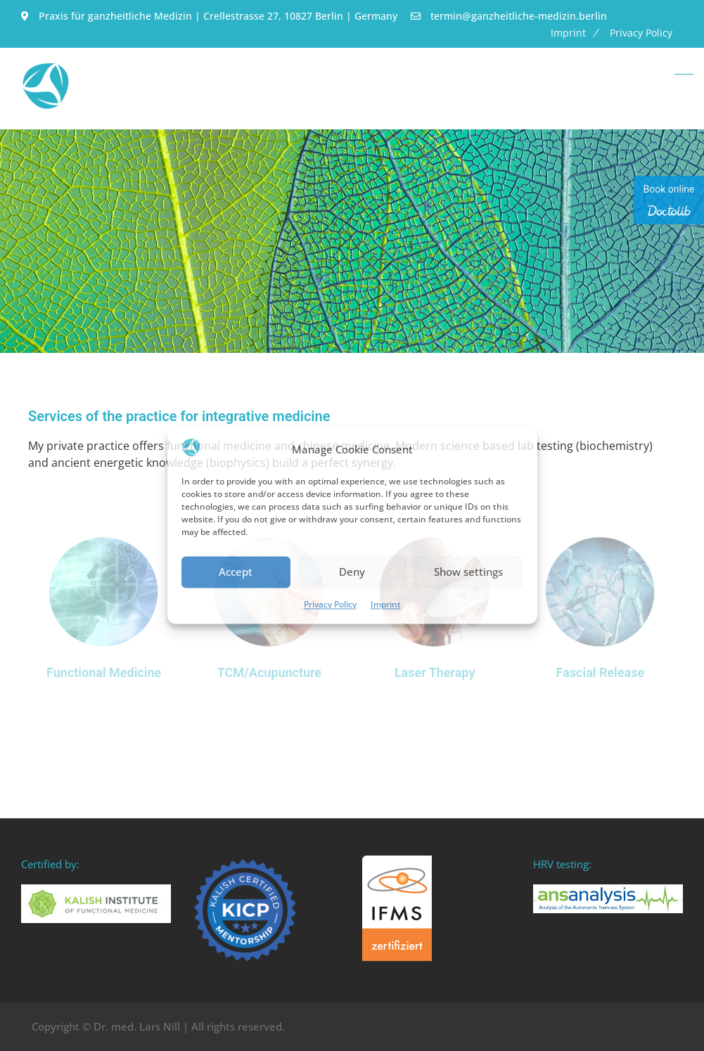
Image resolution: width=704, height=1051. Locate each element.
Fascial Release (600, 672)
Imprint (386, 604)
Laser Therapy (435, 672)
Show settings (468, 572)
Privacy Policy (330, 604)
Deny (352, 572)
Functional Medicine (103, 672)
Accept (235, 572)
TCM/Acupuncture (269, 672)
